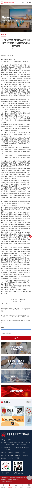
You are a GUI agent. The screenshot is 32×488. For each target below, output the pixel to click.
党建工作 (3, 455)
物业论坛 (10, 458)
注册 (27, 2)
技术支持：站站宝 (7, 481)
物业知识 (17, 455)
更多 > (28, 402)
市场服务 (3, 458)
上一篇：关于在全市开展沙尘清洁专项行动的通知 (15, 316)
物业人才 (25, 452)
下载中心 (17, 458)
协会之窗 (3, 452)
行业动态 (17, 452)
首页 (16, 486)
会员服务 (25, 455)
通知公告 (3, 34)
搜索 (16, 338)
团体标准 (10, 455)
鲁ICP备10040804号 (13, 479)
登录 (23, 2)
